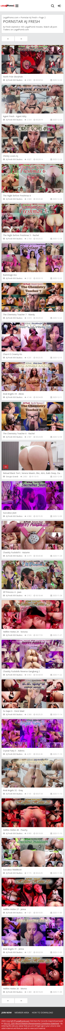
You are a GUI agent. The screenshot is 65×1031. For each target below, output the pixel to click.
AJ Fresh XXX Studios (14, 80)
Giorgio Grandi (12, 476)
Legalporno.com (8, 5)
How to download (42, 1012)
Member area (22, 1012)
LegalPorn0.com (22, 1021)
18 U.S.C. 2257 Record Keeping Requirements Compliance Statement (31, 1023)
